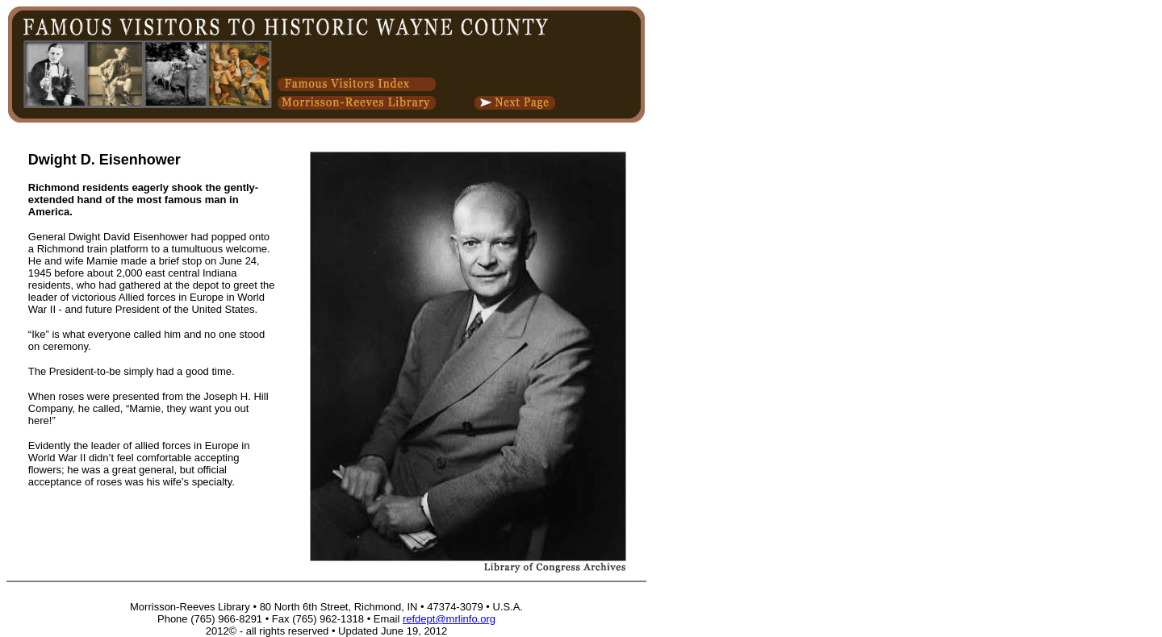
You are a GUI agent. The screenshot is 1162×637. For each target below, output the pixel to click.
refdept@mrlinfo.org (449, 619)
